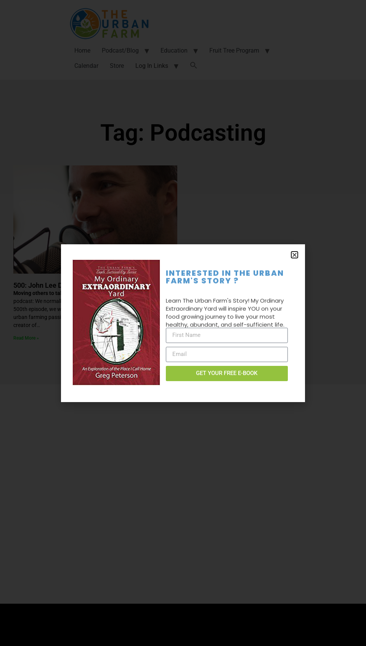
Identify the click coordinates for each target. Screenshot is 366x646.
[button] (294, 255)
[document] (183, 323)
